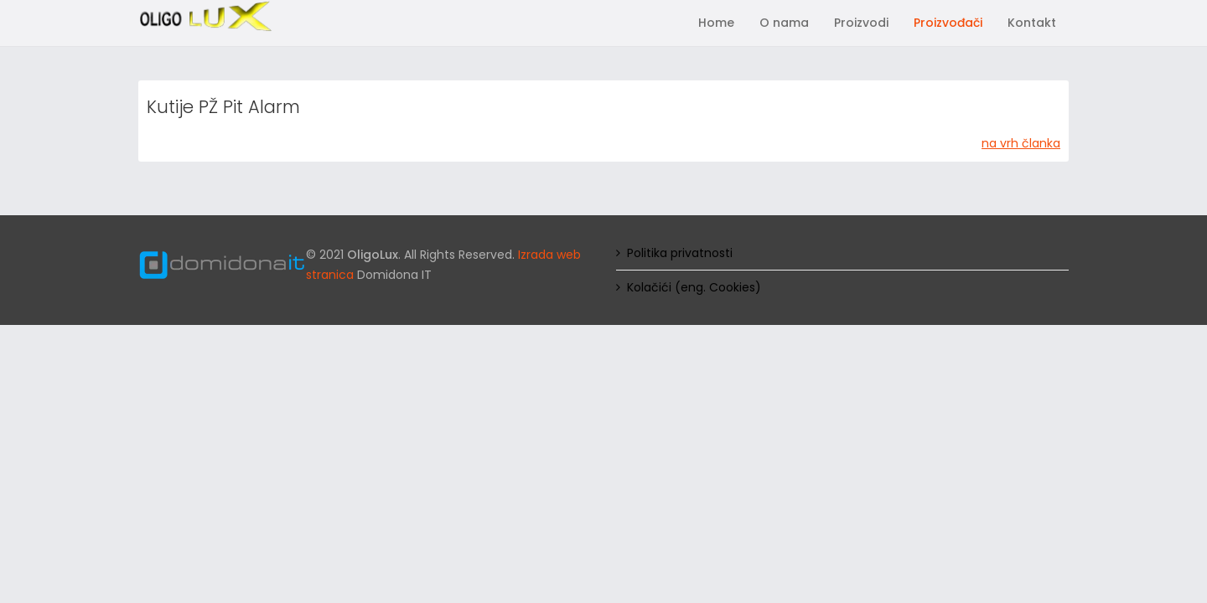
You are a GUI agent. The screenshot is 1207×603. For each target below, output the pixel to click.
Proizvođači (948, 22)
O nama (784, 22)
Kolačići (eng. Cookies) (694, 287)
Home (716, 22)
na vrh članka (1021, 143)
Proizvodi (861, 22)
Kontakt (1032, 22)
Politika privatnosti (680, 253)
